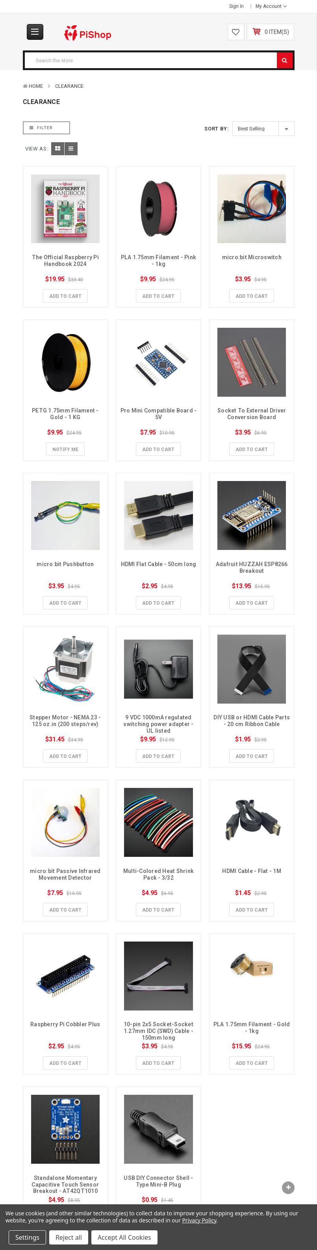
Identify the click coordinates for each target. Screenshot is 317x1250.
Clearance (69, 86)
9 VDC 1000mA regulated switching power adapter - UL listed (159, 724)
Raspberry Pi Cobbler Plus (65, 1024)
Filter (41, 127)
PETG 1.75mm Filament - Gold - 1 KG (66, 413)
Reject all (69, 1237)
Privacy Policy (199, 1220)
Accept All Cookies (124, 1237)
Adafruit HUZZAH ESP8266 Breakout (252, 567)
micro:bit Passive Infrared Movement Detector (66, 874)
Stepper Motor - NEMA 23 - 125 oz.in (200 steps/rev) (66, 720)
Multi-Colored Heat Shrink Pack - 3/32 (159, 874)
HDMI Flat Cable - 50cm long (159, 564)
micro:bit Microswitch (252, 257)
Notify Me (65, 449)
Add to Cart (65, 296)
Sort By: (216, 129)
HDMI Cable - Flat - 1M (251, 871)
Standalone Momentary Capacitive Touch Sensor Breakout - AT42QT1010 (66, 1184)
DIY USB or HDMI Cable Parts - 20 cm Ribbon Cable (252, 720)
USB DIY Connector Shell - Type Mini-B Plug (159, 1181)
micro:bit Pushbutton (65, 564)
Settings (27, 1237)
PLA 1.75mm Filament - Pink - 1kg (159, 260)
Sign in (236, 6)
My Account (271, 6)
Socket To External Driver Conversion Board (252, 413)
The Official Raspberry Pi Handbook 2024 (66, 260)
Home (36, 86)
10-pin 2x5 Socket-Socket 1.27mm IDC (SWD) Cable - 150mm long (159, 1031)
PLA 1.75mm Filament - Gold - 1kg (252, 1027)
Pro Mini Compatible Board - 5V (159, 413)
